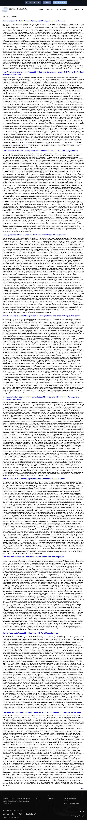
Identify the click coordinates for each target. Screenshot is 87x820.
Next (82, 788)
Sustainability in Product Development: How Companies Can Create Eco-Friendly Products (40, 150)
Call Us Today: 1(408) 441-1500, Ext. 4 (14, 814)
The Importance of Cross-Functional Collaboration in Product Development (34, 234)
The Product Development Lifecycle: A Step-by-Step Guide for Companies (33, 556)
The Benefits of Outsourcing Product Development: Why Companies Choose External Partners (42, 712)
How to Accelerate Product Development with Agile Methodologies (30, 632)
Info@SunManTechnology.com (11, 817)
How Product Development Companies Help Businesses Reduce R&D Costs (34, 478)
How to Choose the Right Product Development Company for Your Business (34, 20)
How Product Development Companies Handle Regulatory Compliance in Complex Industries (41, 315)
